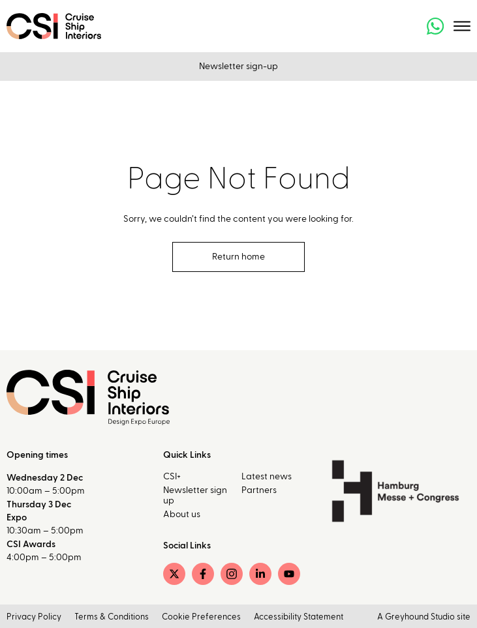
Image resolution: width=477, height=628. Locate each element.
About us (181, 514)
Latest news (266, 476)
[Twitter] (174, 574)
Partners (259, 490)
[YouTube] (289, 574)
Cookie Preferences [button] (201, 617)
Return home (238, 257)
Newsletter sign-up (238, 66)
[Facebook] (203, 574)
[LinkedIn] (260, 574)
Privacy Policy (34, 617)
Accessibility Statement (298, 617)
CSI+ (172, 476)
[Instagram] (232, 574)
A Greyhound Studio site (423, 617)
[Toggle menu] (462, 26)
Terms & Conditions (111, 617)
